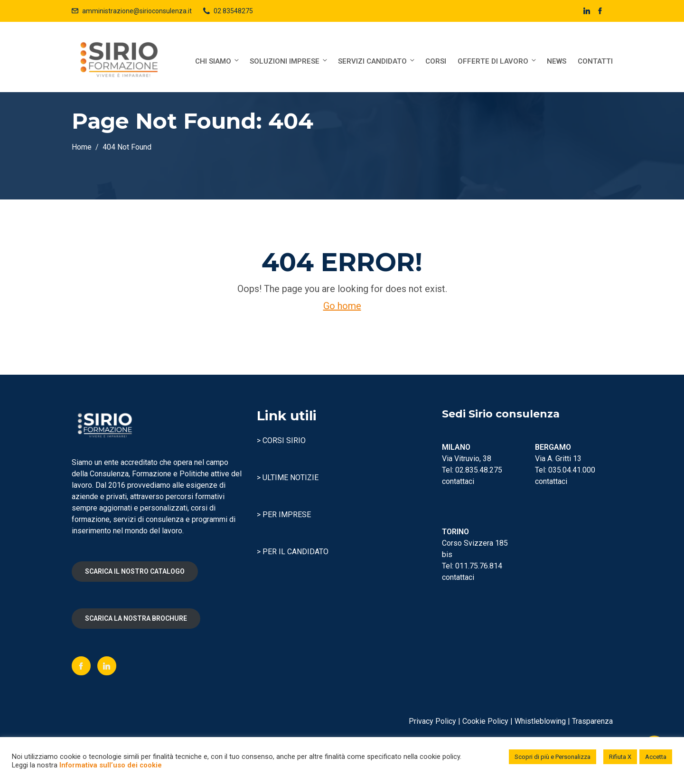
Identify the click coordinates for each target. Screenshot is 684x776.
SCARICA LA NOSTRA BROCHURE (136, 618)
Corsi (435, 61)
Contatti (595, 61)
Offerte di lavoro (497, 61)
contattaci (458, 481)
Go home (342, 306)
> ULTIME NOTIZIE (288, 477)
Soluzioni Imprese (289, 61)
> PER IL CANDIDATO (292, 551)
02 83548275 (233, 11)
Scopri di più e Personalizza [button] (552, 756)
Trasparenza (592, 721)
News (556, 61)
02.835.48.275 (478, 469)
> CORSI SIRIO (281, 440)
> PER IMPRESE (284, 514)
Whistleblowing (540, 721)
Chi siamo (217, 61)
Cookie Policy (485, 721)
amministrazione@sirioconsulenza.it (137, 11)
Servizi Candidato (377, 61)
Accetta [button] (655, 756)
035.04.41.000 (571, 469)
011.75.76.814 (478, 565)
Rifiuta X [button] (620, 756)
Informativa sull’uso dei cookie (110, 765)
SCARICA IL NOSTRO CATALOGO (135, 571)
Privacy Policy (432, 721)
